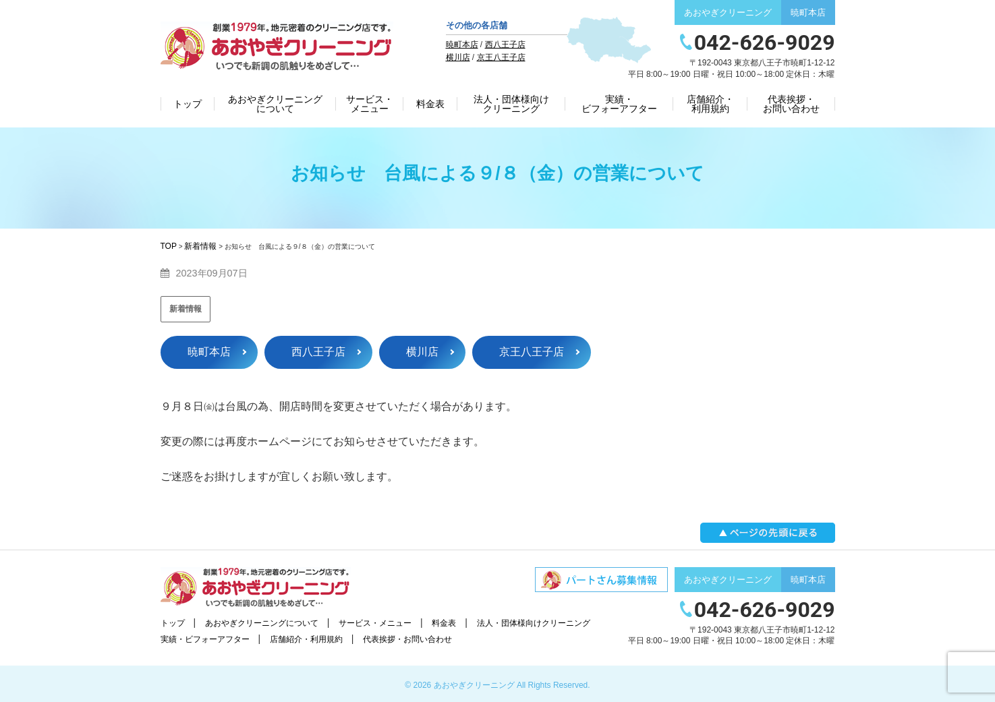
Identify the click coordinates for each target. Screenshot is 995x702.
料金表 (430, 103)
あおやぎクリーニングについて (275, 104)
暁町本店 (462, 44)
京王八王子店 (501, 57)
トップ (187, 103)
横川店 (458, 57)
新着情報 (185, 309)
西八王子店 (505, 44)
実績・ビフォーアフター (619, 104)
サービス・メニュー (369, 104)
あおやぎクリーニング (474, 685)
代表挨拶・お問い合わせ (791, 104)
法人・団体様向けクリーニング (511, 104)
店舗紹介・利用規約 (710, 104)
